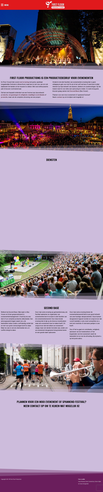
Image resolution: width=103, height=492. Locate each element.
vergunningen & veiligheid (18, 95)
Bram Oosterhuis (89, 481)
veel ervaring (24, 82)
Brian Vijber (98, 481)
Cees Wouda (81, 481)
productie (4, 95)
